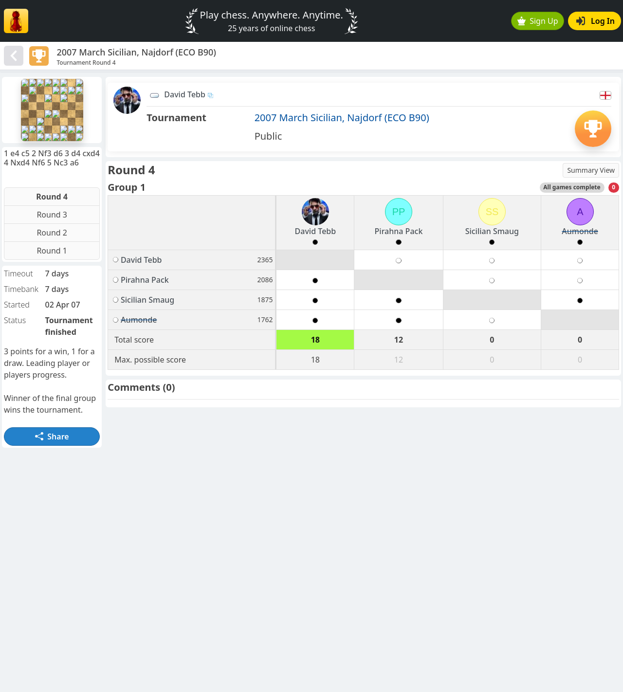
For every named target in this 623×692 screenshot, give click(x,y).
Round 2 (52, 232)
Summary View (591, 170)
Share (52, 436)
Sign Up (537, 21)
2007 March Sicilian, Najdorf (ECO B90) (342, 117)
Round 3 (52, 214)
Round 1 (52, 250)
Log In (595, 21)
